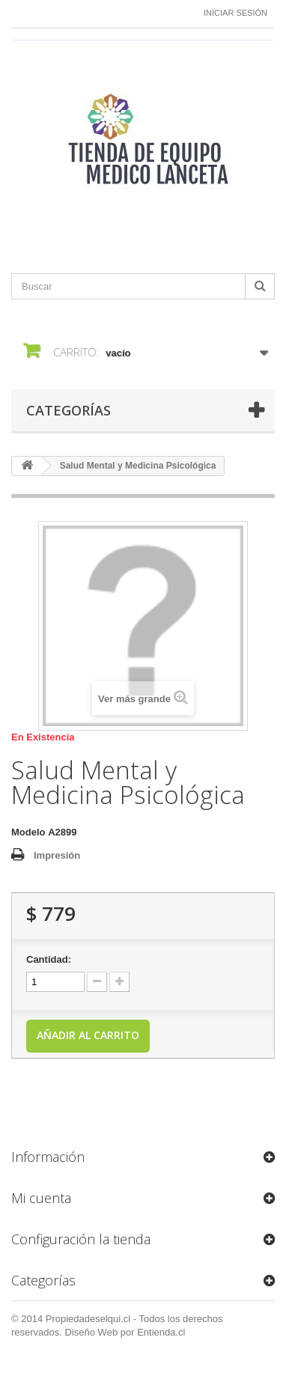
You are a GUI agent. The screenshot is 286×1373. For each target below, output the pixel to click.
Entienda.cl (161, 1332)
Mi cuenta (41, 1198)
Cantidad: (48, 959)
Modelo (28, 832)
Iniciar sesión (235, 12)
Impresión (57, 855)
